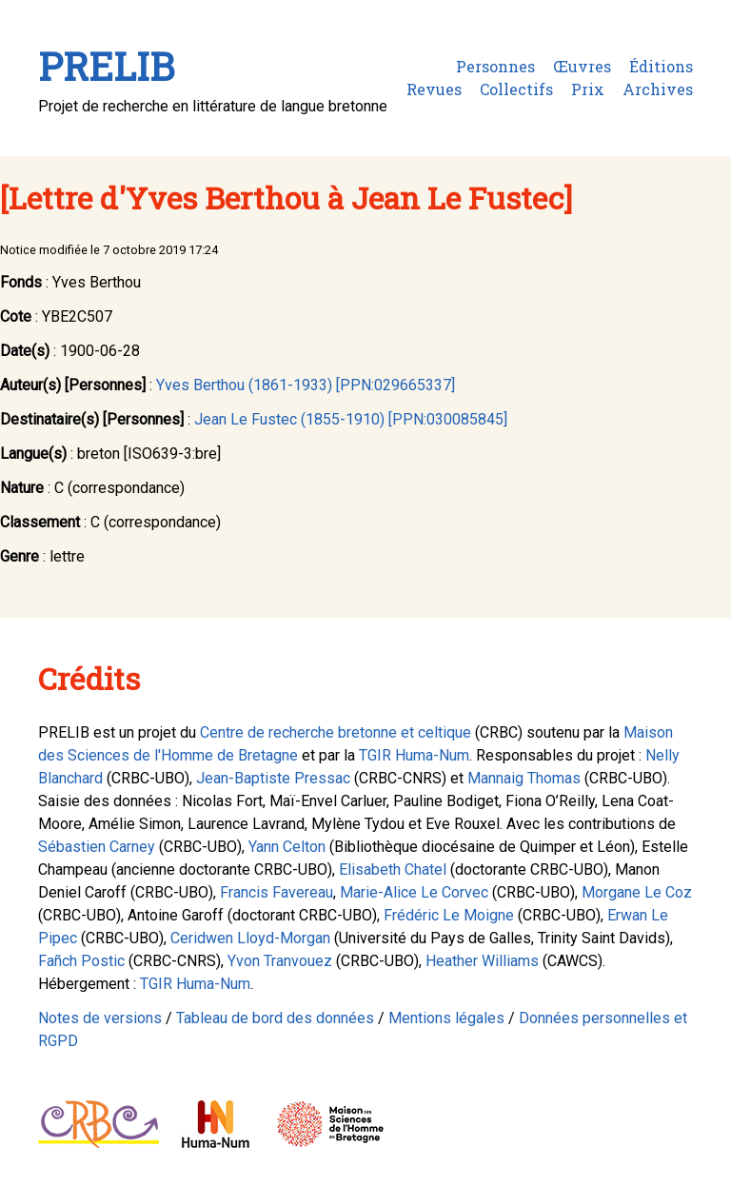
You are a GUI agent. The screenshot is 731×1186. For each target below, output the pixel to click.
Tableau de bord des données (275, 1018)
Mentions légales (446, 1018)
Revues (434, 89)
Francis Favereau (276, 892)
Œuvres (582, 66)
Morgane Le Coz (637, 892)
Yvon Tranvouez (279, 961)
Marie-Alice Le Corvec (414, 892)
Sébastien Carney (96, 847)
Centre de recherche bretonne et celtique (335, 732)
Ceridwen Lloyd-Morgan (250, 938)
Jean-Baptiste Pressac (273, 778)
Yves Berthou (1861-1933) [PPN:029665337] (305, 385)
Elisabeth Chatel (392, 869)
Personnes (495, 66)
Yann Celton (287, 847)
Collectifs (516, 89)
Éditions (661, 66)
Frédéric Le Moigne (449, 915)
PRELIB (106, 66)
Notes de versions (100, 1018)
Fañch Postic (81, 961)
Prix (587, 89)
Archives (657, 89)
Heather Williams (482, 961)
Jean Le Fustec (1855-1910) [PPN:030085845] (350, 419)
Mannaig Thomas (524, 778)
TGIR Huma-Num (414, 755)
